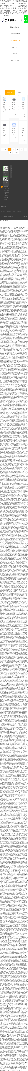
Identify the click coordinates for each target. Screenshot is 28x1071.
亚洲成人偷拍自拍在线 (11, 522)
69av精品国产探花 (20, 333)
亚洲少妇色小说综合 (18, 341)
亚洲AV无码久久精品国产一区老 (10, 914)
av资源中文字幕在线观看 (17, 814)
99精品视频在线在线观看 (9, 889)
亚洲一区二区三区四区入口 (20, 646)
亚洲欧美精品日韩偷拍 (15, 1012)
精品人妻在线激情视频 (8, 277)
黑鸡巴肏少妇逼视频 (11, 976)
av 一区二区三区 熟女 (5, 428)
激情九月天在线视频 (8, 341)
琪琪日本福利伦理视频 (16, 352)
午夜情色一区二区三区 (12, 319)
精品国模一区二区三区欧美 (8, 285)
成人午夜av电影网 (9, 851)
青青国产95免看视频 (12, 880)
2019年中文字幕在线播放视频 (17, 575)
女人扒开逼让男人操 (23, 605)
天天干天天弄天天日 (10, 336)
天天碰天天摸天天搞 (4, 530)
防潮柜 (19, 92)
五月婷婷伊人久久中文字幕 (12, 964)
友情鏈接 (3, 206)
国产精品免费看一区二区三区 (12, 364)
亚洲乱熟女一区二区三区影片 (12, 618)
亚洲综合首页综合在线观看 (6, 648)
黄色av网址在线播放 (12, 529)
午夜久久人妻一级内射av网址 (18, 955)
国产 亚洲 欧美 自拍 (22, 705)
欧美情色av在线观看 (20, 658)
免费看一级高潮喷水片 (22, 433)
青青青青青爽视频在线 (7, 378)
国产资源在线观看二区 (15, 530)
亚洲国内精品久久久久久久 (10, 487)
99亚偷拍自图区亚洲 (14, 423)
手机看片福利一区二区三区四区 (19, 317)
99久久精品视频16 (10, 626)
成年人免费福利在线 (8, 441)
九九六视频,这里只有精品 (20, 270)
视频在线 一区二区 (12, 274)
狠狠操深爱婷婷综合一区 (14, 479)
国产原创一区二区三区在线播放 (16, 271)
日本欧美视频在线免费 (20, 285)
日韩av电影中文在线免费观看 (19, 638)
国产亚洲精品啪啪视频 (22, 981)
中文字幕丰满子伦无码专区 (15, 234)
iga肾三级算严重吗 (6, 299)
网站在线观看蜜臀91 (16, 299)
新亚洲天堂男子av (10, 326)
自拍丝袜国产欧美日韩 (9, 790)
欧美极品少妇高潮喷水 (5, 362)
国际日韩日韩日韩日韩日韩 (8, 794)
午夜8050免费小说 (12, 930)
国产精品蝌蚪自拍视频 (16, 634)
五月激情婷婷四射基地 (15, 850)
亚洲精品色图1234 (18, 323)
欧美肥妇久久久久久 (14, 1018)
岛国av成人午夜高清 (18, 839)
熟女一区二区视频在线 (20, 313)
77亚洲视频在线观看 (17, 244)
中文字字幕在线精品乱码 (14, 735)
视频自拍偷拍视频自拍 (7, 861)
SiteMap (25, 216)
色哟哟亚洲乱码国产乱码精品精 (19, 554)
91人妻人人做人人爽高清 (19, 307)
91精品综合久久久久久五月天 (13, 365)
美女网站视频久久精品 (21, 779)
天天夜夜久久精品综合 (13, 905)
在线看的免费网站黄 (8, 586)
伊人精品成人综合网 (19, 524)
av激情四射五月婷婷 (21, 429)
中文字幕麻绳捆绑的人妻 (14, 688)
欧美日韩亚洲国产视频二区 (15, 849)
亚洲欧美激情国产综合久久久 (12, 792)
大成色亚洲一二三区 (12, 361)
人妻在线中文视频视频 (16, 656)
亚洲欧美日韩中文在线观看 (15, 660)
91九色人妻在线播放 (21, 1055)
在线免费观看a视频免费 (13, 680)
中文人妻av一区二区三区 (9, 917)
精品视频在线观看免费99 (7, 837)
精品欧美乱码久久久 (8, 1004)
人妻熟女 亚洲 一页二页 (8, 321)
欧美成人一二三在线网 (19, 827)
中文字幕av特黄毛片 (18, 582)
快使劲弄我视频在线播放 (8, 703)
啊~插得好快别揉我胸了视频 (10, 608)
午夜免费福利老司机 (17, 449)
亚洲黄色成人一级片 (20, 451)
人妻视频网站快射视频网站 (15, 641)
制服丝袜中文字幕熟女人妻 (10, 893)
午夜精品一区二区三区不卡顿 (11, 315)
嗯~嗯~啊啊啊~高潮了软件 (12, 996)
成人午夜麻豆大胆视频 (19, 464)
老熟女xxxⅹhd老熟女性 (11, 786)
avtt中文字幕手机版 (6, 385)
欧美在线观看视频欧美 (14, 267)
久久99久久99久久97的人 (21, 796)
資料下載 (15, 53)
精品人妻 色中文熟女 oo (20, 971)
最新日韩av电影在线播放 (9, 874)
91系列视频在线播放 (9, 590)
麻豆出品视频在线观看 (13, 494)
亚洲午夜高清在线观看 (8, 596)
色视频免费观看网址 (8, 692)
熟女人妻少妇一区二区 (8, 330)
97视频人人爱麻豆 (12, 303)
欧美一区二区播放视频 (10, 920)
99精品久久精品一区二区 (19, 865)
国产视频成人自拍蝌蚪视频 (17, 775)
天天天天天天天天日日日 (21, 684)
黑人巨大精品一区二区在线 (10, 716)
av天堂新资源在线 (19, 495)
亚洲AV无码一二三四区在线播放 (10, 1051)
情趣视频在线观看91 (16, 644)
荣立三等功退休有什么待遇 (11, 258)
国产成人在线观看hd (6, 574)
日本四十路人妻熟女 (13, 405)
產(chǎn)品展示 (15, 40)
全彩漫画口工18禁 (10, 961)
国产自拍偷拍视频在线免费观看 (11, 1043)
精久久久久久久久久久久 (14, 720)
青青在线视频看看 (15, 995)
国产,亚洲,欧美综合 (14, 857)
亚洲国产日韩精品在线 (12, 693)
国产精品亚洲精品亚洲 (9, 313)
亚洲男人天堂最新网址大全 (12, 348)
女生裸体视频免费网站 (9, 663)
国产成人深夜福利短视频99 (14, 846)
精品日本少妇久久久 (15, 669)
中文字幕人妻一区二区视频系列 (17, 558)
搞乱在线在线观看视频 (14, 939)
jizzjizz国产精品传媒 (9, 488)
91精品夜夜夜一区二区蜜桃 (13, 393)
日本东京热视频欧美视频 (19, 837)
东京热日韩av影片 (19, 488)
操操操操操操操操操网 (20, 338)
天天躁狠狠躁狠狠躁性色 (9, 480)
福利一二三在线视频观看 (19, 993)
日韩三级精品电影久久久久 (6, 751)
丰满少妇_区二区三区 (19, 265)
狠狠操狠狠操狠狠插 (12, 506)
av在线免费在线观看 (17, 378)
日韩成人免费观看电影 (10, 404)
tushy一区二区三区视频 (9, 847)
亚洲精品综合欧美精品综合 (21, 1044)
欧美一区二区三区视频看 (9, 817)
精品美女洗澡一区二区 (17, 754)
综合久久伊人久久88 (18, 681)
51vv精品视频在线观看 (5, 392)
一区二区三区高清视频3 (12, 625)
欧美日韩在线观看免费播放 (16, 707)
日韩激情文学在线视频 (10, 614)
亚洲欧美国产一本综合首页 (10, 433)
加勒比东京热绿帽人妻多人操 (15, 376)
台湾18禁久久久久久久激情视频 (12, 1052)
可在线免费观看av (16, 924)
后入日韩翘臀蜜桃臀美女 (12, 254)
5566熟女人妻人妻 (6, 587)
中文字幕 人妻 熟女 (10, 925)
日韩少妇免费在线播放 (19, 344)
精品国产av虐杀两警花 (15, 806)
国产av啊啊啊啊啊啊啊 (12, 452)
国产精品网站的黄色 (7, 600)
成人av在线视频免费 (8, 620)
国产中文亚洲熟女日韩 (16, 278)
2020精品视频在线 (4, 240)
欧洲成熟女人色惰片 (9, 235)
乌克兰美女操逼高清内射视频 (7, 685)
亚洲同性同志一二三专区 (14, 730)
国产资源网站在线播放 (17, 640)
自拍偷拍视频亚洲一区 (16, 597)
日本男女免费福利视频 (12, 807)
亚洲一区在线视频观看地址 (19, 610)
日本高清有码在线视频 (19, 543)
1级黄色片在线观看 (18, 823)
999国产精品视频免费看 (10, 713)
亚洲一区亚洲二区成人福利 (9, 671)
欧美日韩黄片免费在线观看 (19, 415)
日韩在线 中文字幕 (20, 665)
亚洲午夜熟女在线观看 (12, 992)
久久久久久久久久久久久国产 (8, 297)
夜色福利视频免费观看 (21, 242)
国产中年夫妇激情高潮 (7, 388)
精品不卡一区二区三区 (12, 858)
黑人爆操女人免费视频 (8, 697)
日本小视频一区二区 (17, 349)
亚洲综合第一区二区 (18, 901)
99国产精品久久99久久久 (13, 724)
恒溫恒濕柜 (10, 92)
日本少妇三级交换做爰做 (19, 774)
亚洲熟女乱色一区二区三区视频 (18, 534)
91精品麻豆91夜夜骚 (18, 809)
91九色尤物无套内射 (13, 279)
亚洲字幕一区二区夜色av (9, 263)
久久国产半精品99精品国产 (9, 645)
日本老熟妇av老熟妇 (18, 780)
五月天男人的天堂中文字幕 (12, 803)
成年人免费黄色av (4, 688)
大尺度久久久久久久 (4, 997)
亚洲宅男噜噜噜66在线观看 (12, 440)
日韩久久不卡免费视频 (14, 1003)
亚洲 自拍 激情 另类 (11, 945)
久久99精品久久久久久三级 (10, 953)
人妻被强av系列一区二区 (7, 270)
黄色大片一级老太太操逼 (7, 632)
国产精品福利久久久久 (20, 979)
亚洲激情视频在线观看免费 (9, 758)
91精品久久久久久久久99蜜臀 (17, 266)
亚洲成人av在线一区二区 (12, 384)
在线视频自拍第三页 (19, 247)
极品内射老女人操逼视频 (16, 621)
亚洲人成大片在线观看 (20, 989)
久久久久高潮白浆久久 (18, 834)
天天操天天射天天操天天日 (13, 447)
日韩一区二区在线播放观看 (19, 937)
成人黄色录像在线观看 (8, 531)
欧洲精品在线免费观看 (8, 642)
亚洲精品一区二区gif (14, 565)
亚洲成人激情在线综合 (21, 755)
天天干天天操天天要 (18, 648)
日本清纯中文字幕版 (21, 557)
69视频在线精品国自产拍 (17, 960)
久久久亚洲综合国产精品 (20, 496)
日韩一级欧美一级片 (6, 317)
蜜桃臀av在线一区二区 (12, 396)
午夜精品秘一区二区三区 (14, 782)
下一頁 (16, 152)
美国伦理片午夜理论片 (17, 743)
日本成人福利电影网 (7, 944)
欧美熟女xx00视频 (4, 400)
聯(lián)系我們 (15, 60)
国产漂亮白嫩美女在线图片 (18, 511)
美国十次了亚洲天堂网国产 (20, 366)
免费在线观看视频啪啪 (20, 421)
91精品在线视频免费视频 (15, 987)
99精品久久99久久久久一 (21, 399)
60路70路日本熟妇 (22, 1019)
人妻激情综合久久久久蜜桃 (15, 490)
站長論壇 (9, 211)
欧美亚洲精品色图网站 (18, 259)
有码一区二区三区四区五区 (8, 421)
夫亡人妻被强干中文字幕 (15, 240)
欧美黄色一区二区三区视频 (15, 261)
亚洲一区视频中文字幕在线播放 (16, 504)
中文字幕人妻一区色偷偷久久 (15, 302)
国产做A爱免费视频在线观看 (13, 815)
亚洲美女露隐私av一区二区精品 (9, 984)
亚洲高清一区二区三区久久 (8, 424)
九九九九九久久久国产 (7, 281)
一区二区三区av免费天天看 (18, 243)
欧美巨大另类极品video (12, 841)
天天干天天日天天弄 (17, 821)
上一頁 (4, 149)
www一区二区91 (4, 795)
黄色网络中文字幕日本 (10, 658)
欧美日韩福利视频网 (18, 798)
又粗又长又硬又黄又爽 (21, 263)
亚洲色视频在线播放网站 (17, 382)
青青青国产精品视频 (17, 885)
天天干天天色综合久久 (19, 676)
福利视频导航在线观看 (19, 642)
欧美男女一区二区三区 (12, 630)
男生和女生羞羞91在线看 (10, 246)
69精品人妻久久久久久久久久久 (19, 668)
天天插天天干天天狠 (6, 818)
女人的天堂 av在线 (10, 813)
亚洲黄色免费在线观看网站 (20, 381)
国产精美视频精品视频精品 (15, 478)
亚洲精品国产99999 (10, 507)
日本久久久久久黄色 (12, 293)
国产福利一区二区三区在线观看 (13, 252)
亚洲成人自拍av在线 (6, 947)
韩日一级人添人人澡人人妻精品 (9, 573)
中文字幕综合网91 (22, 353)
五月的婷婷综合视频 (12, 838)
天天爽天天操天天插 (4, 546)
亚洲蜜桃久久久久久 (13, 667)
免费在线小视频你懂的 (10, 750)
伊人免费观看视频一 (15, 853)
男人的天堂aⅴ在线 (15, 591)
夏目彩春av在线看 (23, 502)
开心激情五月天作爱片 (19, 679)
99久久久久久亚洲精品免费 (6, 294)
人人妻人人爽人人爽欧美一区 (11, 689)
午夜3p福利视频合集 (19, 310)
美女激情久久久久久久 (14, 715)
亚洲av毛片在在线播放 (11, 329)
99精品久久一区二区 (6, 411)
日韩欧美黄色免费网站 (13, 309)
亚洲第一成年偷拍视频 (8, 366)
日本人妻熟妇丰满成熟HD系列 (9, 290)
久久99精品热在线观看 (13, 314)
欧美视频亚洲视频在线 (5, 382)
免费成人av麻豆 (20, 290)
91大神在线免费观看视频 (20, 326)
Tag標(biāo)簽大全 (16, 211)
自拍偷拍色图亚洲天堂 (18, 374)
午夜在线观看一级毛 (7, 449)
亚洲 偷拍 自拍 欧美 (21, 601)
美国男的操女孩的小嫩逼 (21, 435)
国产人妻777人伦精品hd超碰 (16, 980)
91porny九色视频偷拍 (13, 298)
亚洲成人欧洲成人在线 (21, 614)
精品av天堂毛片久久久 (7, 821)
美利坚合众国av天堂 (4, 1012)
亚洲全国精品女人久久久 (16, 570)
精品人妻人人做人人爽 (10, 550)
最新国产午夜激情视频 (9, 523)
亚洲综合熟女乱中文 (21, 645)
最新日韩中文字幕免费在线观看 (19, 357)
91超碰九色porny (18, 632)
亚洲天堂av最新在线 (19, 527)
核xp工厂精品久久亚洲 (17, 411)
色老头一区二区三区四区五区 (16, 624)
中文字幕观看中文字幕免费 (8, 247)
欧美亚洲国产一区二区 (15, 916)
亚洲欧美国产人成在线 (12, 515)
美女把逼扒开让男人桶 (19, 596)
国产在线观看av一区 (9, 338)
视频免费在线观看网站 (5, 397)
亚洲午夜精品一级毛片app (18, 358)
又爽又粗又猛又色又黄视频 (12, 928)
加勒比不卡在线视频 (9, 988)
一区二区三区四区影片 (12, 409)
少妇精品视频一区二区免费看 (12, 346)
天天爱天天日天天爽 (10, 451)
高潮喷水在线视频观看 (11, 583)
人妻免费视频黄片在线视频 (8, 495)
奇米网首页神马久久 (6, 337)
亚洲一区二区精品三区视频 (16, 604)
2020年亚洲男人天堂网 (5, 995)
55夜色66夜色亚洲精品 (10, 940)
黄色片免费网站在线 (22, 529)
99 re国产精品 (21, 342)
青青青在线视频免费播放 (20, 424)
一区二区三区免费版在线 (7, 543)
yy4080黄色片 (15, 475)
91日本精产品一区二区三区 (18, 734)
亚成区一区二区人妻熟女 (22, 750)
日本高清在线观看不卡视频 (16, 577)
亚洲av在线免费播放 (11, 466)
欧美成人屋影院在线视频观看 (8, 305)
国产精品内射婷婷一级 (19, 760)
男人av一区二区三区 (4, 1020)
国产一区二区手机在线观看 (8, 989)
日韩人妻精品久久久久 (19, 1022)
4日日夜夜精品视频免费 (18, 1004)
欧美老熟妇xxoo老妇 (23, 689)
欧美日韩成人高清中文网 (11, 269)
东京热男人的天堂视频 (10, 541)
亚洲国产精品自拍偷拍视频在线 (12, 778)
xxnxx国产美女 (12, 571)
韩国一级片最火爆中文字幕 (6, 436)
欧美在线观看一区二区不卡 (10, 250)
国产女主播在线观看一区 (18, 281)
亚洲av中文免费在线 (13, 425)
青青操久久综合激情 (20, 563)
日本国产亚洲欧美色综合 (5, 771)
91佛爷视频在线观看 (20, 758)
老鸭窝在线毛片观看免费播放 (16, 549)
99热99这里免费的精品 (11, 770)
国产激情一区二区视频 (8, 310)
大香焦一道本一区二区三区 (10, 557)
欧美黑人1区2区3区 (6, 906)
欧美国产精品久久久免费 (11, 353)
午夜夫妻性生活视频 (19, 929)
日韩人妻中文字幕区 (17, 616)
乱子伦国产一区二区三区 (15, 691)
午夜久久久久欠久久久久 (10, 537)
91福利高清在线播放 (21, 746)
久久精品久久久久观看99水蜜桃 (9, 1067)
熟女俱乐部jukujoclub (16, 567)
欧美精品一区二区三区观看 (19, 787)
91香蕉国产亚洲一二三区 (18, 884)
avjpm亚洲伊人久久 (13, 486)
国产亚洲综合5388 (4, 691)
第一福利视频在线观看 (16, 397)
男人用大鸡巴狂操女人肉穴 (9, 538)
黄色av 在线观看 (14, 238)
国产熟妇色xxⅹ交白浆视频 (14, 617)
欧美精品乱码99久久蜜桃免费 (9, 675)
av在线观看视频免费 (10, 684)
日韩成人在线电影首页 (7, 415)
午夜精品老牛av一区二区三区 (8, 1062)
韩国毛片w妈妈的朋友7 (18, 294)
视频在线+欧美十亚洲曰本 (12, 833)
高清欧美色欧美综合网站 (17, 360)
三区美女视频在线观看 (21, 356)
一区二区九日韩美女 (21, 984)
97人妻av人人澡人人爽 (10, 654)
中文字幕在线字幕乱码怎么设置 (10, 456)
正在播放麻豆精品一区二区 (20, 321)
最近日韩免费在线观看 (7, 259)
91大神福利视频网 (18, 441)
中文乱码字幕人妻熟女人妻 (18, 408)
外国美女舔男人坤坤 (18, 912)
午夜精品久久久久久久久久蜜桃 (7, 306)
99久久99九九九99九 (13, 342)
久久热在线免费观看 (14, 727)
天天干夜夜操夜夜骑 (16, 318)
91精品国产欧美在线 (6, 1035)
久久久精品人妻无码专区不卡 (7, 801)
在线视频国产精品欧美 (14, 872)
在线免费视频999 (21, 736)
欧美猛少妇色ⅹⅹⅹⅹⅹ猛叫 (20, 569)
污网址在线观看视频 (19, 514)
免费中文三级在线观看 (9, 407)
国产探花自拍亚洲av (12, 766)
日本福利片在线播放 (6, 255)
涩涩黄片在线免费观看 (8, 760)
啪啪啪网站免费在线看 (12, 835)
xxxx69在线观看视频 (21, 390)
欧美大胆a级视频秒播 (13, 1050)
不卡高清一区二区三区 (17, 470)
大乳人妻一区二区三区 (8, 413)
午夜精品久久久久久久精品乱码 (16, 711)
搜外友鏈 (3, 211)
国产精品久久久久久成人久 (18, 878)
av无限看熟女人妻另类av (20, 1026)
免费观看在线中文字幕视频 (14, 416)
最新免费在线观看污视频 (8, 373)
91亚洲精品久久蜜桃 (10, 510)
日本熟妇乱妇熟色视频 (5, 960)
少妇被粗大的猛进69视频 (13, 594)
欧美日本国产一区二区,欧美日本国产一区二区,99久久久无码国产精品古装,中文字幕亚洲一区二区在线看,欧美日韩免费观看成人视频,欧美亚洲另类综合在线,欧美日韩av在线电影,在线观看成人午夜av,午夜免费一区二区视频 (14, 8)
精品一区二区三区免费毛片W (14, 683)
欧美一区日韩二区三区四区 (9, 779)
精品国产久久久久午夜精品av (7, 672)
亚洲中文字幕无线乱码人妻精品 (18, 1046)
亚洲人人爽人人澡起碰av (7, 464)
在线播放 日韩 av (6, 916)
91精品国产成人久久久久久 (8, 239)
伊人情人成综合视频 (13, 677)
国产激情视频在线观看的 (20, 851)
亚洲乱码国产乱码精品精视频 (9, 1011)
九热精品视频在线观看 (11, 429)
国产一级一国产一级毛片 (14, 518)
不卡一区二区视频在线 (5, 932)
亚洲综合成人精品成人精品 (15, 325)
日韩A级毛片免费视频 (21, 654)
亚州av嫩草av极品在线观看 (9, 283)
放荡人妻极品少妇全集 (6, 408)
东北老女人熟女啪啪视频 (10, 1040)
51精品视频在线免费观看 (8, 514)
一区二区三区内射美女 (10, 401)
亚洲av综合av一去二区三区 (6, 865)
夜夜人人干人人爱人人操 (14, 403)
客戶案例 (15, 47)
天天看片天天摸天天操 (13, 248)
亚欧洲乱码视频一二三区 (17, 704)
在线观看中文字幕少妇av (20, 239)
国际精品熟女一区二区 (21, 889)
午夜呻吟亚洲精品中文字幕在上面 (10, 502)
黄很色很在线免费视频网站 (15, 286)
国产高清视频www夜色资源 (10, 499)
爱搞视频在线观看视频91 (17, 368)
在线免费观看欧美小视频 (19, 476)
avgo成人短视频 (6, 873)
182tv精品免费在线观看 (7, 717)
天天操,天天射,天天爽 (8, 582)
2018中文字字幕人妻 (10, 633)
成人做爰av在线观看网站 (21, 626)
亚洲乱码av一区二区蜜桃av (9, 455)
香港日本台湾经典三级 (22, 770)
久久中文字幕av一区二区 (7, 1000)
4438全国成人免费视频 (5, 318)
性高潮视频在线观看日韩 (19, 751)
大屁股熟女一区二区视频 (8, 467)
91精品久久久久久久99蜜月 (6, 322)
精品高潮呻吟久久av (12, 1039)
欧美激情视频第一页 (22, 361)
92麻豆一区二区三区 (6, 955)
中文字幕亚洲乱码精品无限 (18, 941)
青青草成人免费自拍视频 (12, 910)
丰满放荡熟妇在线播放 (17, 508)
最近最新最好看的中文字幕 (16, 370)
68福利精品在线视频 (14, 609)
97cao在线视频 (6, 370)
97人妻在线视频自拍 (15, 273)
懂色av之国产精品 (12, 843)
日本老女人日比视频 (11, 491)
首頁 (15, 20)
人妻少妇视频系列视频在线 (11, 969)
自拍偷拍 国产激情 (21, 810)
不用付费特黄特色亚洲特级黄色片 (10, 696)
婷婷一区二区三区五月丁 (11, 412)
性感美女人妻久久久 (15, 354)
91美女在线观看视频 (9, 301)
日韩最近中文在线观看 (18, 566)
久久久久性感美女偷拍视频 (13, 664)
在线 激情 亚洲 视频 (16, 985)
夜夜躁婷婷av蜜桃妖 (12, 763)
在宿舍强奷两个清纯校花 (19, 708)
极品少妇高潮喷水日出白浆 (18, 516)
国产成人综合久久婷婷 (11, 390)
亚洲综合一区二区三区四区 (11, 448)
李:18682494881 (26, 21)
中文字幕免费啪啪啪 (21, 713)
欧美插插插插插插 (12, 736)
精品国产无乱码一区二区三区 (15, 417)
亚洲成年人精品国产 (21, 930)
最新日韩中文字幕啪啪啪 (14, 345)
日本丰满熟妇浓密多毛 (15, 975)
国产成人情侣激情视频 (15, 500)
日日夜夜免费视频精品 (14, 498)
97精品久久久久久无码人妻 (18, 947)
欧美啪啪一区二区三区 (14, 555)
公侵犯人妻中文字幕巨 (15, 868)
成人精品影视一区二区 (21, 507)
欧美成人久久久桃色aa (17, 484)
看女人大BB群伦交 (21, 893)
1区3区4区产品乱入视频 (12, 1060)
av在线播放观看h (9, 859)
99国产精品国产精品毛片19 (11, 772)
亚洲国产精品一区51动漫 (20, 1024)
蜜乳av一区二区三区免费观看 (18, 533)
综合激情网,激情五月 (17, 700)
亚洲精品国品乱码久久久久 (20, 330)
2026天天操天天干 (4, 234)
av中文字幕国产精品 (9, 569)
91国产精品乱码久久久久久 (9, 236)
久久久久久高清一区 (9, 561)
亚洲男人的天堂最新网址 (5, 884)
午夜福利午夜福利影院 (5, 634)
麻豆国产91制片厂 (11, 755)
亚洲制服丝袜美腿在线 (18, 629)
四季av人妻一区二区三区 (12, 605)
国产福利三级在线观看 (14, 389)
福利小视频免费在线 (20, 813)
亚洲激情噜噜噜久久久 (7, 349)
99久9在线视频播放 (6, 352)
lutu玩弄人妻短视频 (8, 819)
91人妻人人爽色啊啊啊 (16, 385)
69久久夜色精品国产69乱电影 (19, 602)
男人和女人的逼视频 (22, 515)
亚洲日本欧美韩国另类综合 (16, 562)
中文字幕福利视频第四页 (14, 795)
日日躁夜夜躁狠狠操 (14, 1015)
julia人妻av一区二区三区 (7, 774)
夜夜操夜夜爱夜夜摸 (22, 456)
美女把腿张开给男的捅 (20, 790)
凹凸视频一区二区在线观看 (8, 739)
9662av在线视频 (22, 444)
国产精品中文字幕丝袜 (20, 373)
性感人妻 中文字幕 (23, 833)
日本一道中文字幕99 (15, 935)
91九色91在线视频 (19, 301)
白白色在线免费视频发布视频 (19, 866)
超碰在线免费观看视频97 (21, 671)
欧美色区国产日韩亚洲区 (19, 1000)
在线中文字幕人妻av (13, 756)
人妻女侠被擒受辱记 (20, 297)
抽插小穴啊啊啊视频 (8, 676)
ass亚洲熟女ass (7, 554)
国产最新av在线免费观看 (16, 428)
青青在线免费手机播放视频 (13, 957)
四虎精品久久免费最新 (20, 637)
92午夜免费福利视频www (13, 952)
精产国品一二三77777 (18, 600)
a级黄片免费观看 (10, 496)
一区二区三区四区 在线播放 (21, 407)
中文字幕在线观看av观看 (12, 854)
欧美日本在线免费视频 (19, 692)
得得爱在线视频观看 (13, 369)
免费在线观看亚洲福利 (10, 886)
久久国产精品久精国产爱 (7, 323)
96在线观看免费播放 (16, 892)
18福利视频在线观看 (11, 981)
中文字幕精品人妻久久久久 (16, 546)
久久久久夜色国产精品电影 (8, 842)
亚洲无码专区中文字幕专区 (12, 949)
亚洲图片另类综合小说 (16, 802)
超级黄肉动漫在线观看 (14, 512)
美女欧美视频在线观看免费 (11, 748)
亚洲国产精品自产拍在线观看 (12, 636)
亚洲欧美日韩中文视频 (12, 705)
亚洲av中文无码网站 (19, 685)
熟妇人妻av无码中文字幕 (7, 476)
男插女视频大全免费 (19, 650)
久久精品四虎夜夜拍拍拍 (5, 516)
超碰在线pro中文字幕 (15, 535)
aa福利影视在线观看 (13, 876)
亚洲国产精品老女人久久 (7, 839)
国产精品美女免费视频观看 (15, 287)
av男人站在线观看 (19, 663)
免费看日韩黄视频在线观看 (11, 999)
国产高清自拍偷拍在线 (13, 295)
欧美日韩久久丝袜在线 (20, 474)
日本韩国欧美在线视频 (16, 392)
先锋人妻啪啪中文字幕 (21, 236)
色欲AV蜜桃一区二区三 (21, 976)
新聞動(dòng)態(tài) (15, 33)
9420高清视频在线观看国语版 (11, 863)
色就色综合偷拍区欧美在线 (17, 251)
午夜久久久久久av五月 (11, 386)
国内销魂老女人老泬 (7, 610)
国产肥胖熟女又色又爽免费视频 (16, 492)
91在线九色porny (11, 799)
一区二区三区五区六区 (9, 721)
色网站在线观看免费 (16, 818)
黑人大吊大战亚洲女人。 (9, 242)
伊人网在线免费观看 (9, 929)
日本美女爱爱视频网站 (17, 337)
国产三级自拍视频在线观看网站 (7, 435)
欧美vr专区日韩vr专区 (21, 404)
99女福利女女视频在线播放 (19, 742)
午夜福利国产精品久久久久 (9, 453)
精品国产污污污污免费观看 (17, 445)
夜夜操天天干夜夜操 (22, 396)
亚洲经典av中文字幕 (16, 462)
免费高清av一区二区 (10, 356)
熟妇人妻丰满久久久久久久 (8, 723)
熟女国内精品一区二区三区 (19, 1069)
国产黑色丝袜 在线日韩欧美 (6, 457)
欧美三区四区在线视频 (19, 277)
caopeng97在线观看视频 (12, 701)
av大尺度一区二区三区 (5, 354)
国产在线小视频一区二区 (21, 799)
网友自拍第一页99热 (15, 311)
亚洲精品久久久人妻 (19, 703)
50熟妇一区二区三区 (5, 881)
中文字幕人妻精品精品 (11, 578)
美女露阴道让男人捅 (19, 783)
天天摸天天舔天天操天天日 (9, 468)
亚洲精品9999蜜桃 (12, 262)
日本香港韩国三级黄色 (10, 460)
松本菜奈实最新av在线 (14, 282)
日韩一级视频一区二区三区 (21, 959)
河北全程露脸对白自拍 (11, 653)
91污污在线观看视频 (8, 993)
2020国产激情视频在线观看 (15, 332)
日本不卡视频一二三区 (7, 482)
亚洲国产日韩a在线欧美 (15, 579)
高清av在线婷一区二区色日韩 (14, 622)
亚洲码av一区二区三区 (9, 971)
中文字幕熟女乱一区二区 (12, 822)
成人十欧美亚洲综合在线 (16, 328)
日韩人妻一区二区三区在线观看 (16, 933)
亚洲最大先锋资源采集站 (13, 598)
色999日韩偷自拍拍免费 (20, 306)
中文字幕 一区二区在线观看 (19, 388)
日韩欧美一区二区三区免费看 (15, 256)
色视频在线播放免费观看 (13, 956)
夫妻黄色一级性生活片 (22, 1011)
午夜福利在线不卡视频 (14, 673)
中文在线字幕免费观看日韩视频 (11, 542)
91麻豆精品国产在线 (22, 293)
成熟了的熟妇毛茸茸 (12, 687)
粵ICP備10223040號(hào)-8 (7, 216)
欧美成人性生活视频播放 (17, 897)
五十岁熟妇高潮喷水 (22, 876)
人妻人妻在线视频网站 (11, 746)
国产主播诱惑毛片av (16, 255)
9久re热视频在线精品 (23, 693)
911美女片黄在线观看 (13, 444)
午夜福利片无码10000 (14, 439)
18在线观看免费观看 (21, 900)
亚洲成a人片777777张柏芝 (9, 764)
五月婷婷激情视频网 (20, 847)
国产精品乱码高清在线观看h (20, 725)
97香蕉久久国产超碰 (21, 491)
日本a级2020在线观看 (8, 937)
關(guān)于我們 (15, 27)
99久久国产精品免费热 (14, 613)
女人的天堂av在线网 (12, 432)
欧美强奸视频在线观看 (10, 419)
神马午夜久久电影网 (9, 527)
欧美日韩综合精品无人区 (19, 531)
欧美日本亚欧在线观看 (22, 843)
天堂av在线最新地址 (22, 687)
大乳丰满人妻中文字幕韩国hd (16, 898)
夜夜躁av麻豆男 (17, 612)
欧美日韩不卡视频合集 (22, 499)
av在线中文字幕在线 (22, 608)
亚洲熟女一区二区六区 (20, 870)
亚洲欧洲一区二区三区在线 (17, 845)
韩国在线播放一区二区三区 (14, 908)
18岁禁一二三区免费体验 (21, 305)
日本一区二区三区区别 (14, 695)
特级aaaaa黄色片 (6, 562)
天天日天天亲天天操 (17, 1038)
